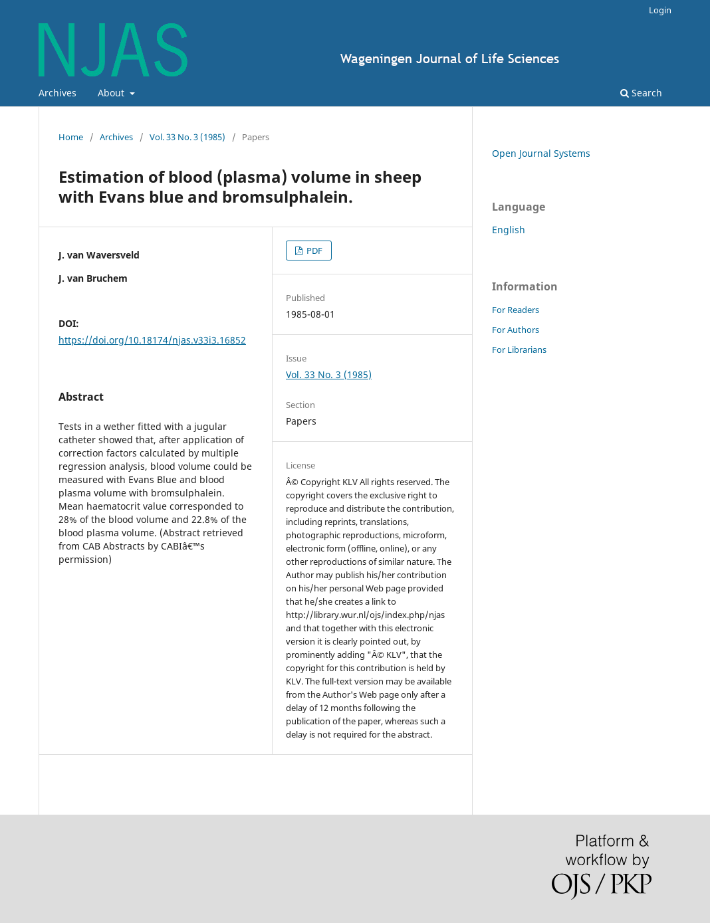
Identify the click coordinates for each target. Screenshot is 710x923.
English (508, 229)
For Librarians (519, 350)
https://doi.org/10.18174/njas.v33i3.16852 (152, 340)
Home (71, 137)
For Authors (515, 330)
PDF (313, 250)
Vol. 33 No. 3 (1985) (187, 137)
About (112, 92)
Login (660, 10)
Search (641, 92)
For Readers (515, 310)
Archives (57, 92)
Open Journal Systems (541, 153)
